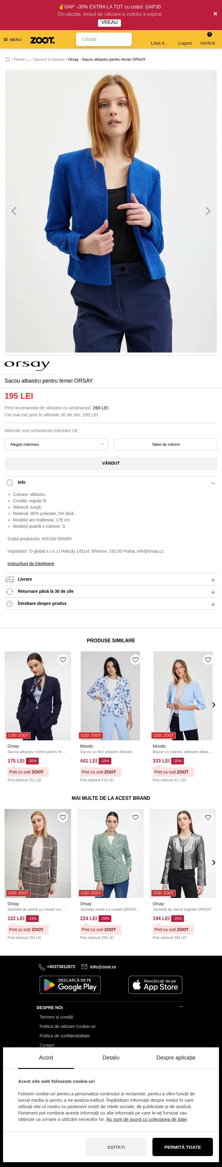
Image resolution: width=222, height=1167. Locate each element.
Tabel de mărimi (166, 444)
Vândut (111, 463)
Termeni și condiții (56, 1017)
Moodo (86, 746)
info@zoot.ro (103, 966)
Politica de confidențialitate (65, 1035)
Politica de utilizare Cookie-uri (67, 1026)
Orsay (13, 746)
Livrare (111, 579)
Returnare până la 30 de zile (111, 591)
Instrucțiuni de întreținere (31, 563)
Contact (47, 1045)
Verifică (207, 39)
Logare (185, 39)
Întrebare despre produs (111, 604)
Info (111, 482)
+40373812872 (61, 966)
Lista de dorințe (161, 39)
